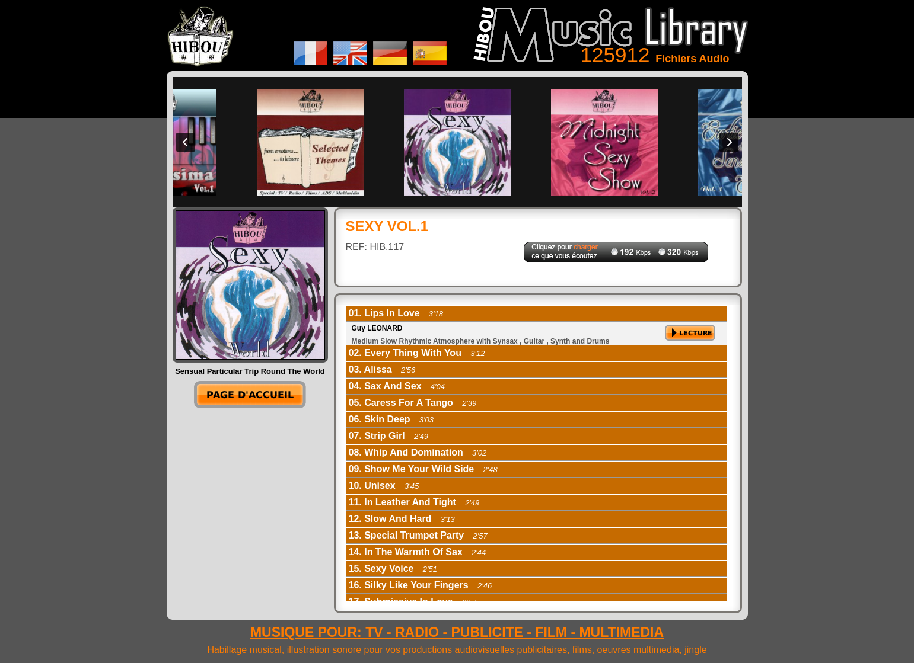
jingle (695, 650)
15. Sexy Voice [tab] (393, 568)
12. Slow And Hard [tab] (402, 519)
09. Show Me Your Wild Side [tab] (423, 469)
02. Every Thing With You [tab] (417, 353)
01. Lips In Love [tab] (396, 313)
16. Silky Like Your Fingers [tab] (420, 585)
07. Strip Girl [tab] (389, 436)
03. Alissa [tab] (382, 369)
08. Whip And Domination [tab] (418, 452)
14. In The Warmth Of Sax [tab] (417, 552)
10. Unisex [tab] (384, 486)
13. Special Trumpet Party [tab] (418, 535)
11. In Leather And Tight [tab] (414, 502)
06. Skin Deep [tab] (391, 419)
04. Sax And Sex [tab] (397, 386)
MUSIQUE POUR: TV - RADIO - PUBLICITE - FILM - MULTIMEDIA (457, 632)
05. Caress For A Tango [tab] (413, 403)
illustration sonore (324, 650)
